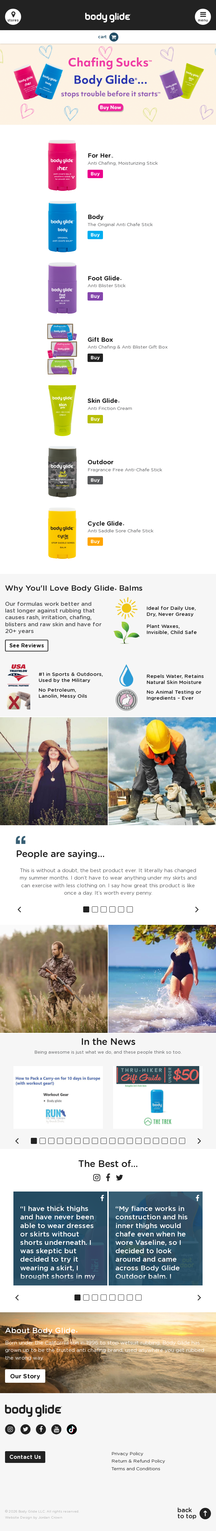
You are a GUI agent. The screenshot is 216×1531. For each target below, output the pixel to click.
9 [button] (104, 1141)
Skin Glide (103, 401)
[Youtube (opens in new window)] (56, 1429)
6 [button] (130, 909)
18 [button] (182, 1141)
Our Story (25, 1377)
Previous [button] (19, 909)
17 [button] (173, 1141)
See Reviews (26, 645)
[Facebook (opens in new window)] (108, 1177)
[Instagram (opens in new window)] (96, 1177)
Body (96, 217)
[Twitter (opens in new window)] (119, 1177)
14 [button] (147, 1141)
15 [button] (156, 1141)
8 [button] (95, 1141)
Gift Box (100, 340)
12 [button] (130, 1141)
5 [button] (121, 909)
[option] (108, 882)
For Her (100, 156)
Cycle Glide (106, 524)
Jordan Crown (50, 1517)
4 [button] (112, 909)
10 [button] (112, 1141)
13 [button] (139, 1141)
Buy (95, 174)
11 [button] (121, 1141)
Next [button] (197, 909)
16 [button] (165, 1141)
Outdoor (101, 463)
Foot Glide (104, 279)
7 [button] (86, 1141)
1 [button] (86, 909)
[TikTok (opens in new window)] (72, 1429)
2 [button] (95, 909)
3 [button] (104, 909)
